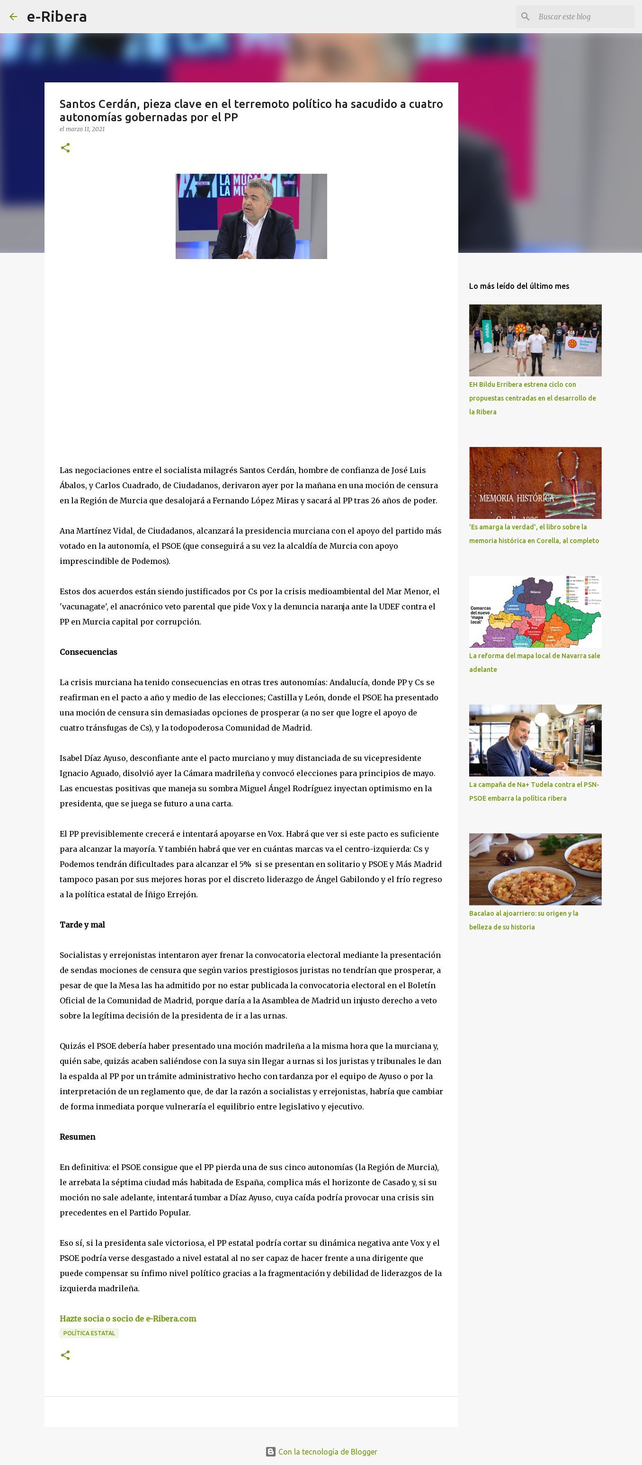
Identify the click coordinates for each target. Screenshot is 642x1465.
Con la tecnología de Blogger (321, 1451)
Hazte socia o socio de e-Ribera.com (128, 1318)
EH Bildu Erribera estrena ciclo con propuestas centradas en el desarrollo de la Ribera (532, 398)
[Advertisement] (131, 353)
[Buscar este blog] (584, 16)
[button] (65, 148)
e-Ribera (57, 16)
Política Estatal (89, 1333)
